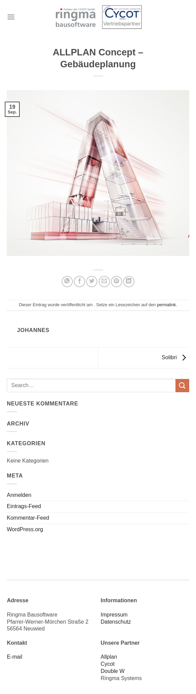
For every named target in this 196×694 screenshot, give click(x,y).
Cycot (108, 664)
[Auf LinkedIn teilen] (128, 281)
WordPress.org (25, 529)
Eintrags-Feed (24, 506)
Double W (113, 671)
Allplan (109, 657)
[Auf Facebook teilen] (79, 281)
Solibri (175, 357)
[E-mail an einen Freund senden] (104, 281)
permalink (166, 304)
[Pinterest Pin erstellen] (116, 281)
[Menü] (11, 16)
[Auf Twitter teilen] (91, 281)
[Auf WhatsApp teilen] (67, 281)
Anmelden (19, 495)
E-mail (14, 657)
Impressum (114, 615)
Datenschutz (116, 622)
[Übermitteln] (182, 385)
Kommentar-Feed (28, 518)
